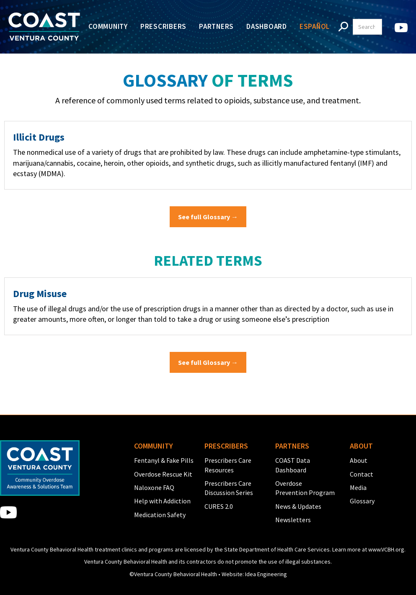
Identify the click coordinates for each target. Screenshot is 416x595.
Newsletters (293, 519)
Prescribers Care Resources (227, 465)
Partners (216, 26)
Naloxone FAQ (154, 487)
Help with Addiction (162, 501)
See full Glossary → (208, 217)
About (358, 460)
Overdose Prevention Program (305, 488)
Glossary (362, 501)
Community (108, 26)
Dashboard (266, 26)
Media (358, 487)
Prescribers (163, 26)
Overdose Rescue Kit (163, 474)
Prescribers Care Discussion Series (228, 488)
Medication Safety (160, 514)
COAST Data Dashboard (292, 465)
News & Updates (298, 506)
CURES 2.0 (218, 506)
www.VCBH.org (386, 549)
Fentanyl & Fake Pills (164, 460)
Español (315, 26)
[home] (44, 26)
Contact (361, 474)
